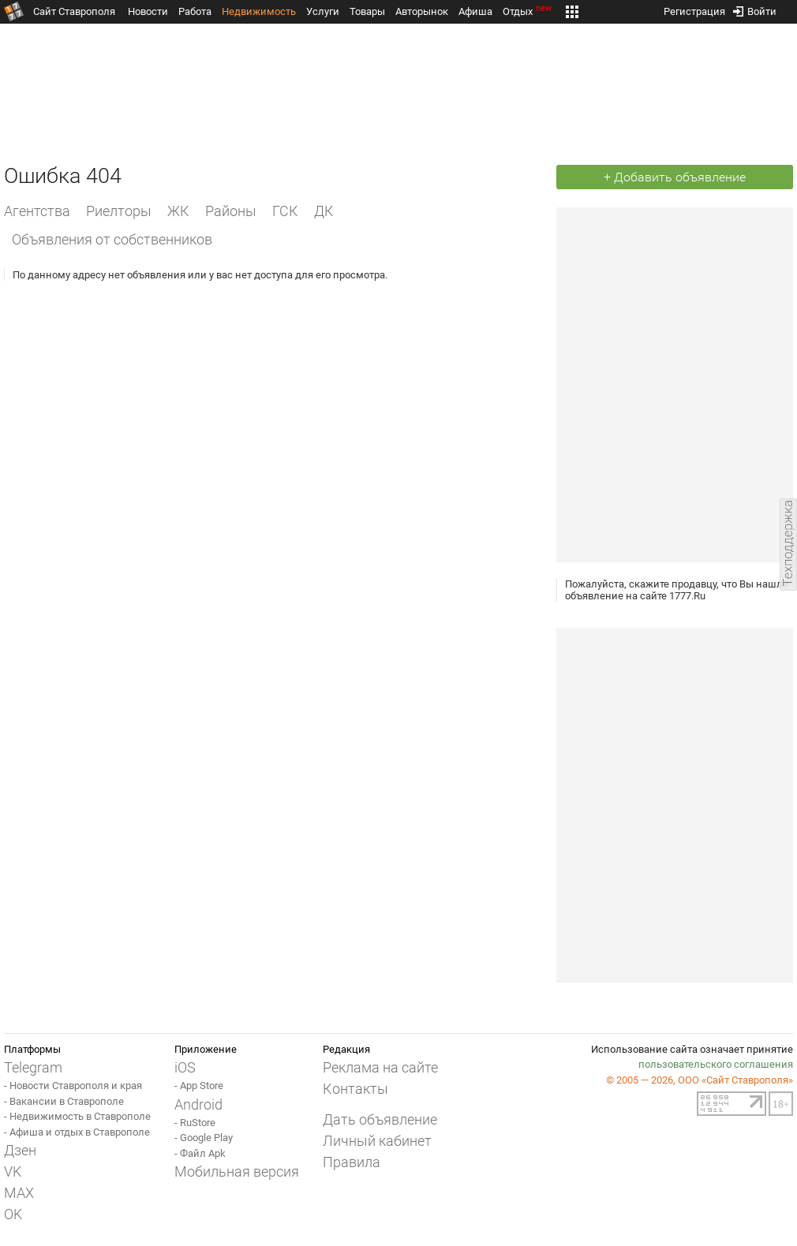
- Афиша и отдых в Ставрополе (77, 1132)
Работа (194, 11)
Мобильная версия (236, 1171)
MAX (19, 1192)
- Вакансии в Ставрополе (64, 1101)
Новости (148, 11)
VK (12, 1171)
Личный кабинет (377, 1140)
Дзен (20, 1150)
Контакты (355, 1088)
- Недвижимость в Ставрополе (77, 1116)
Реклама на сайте (380, 1067)
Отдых (528, 11)
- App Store (198, 1085)
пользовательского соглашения (715, 1064)
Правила (351, 1162)
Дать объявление (380, 1119)
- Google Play (203, 1137)
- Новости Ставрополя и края (73, 1085)
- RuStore (194, 1122)
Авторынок (421, 11)
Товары (367, 11)
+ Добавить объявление (675, 177)
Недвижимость (259, 11)
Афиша (475, 11)
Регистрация (694, 8)
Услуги (322, 11)
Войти (754, 8)
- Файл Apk (200, 1153)
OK (13, 1214)
